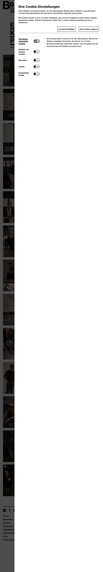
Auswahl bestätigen (67, 29)
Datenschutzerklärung (78, 20)
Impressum (23, 22)
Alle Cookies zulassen (89, 29)
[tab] (26, 41)
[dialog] (51, 286)
